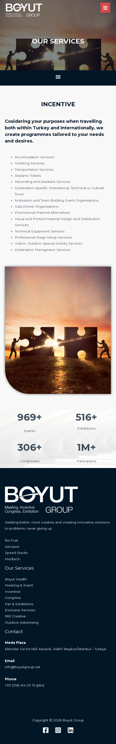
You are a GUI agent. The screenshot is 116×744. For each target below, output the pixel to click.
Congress (13, 598)
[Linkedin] (70, 730)
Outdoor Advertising (21, 622)
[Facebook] (46, 730)
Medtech (12, 559)
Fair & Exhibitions (19, 604)
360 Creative (15, 616)
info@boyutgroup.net (22, 667)
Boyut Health (16, 579)
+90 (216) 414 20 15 (20, 685)
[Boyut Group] (24, 10)
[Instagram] (58, 730)
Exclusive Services (20, 610)
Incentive (12, 591)
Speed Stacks (16, 553)
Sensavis (12, 547)
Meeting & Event (19, 585)
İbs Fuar (11, 540)
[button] (58, 77)
